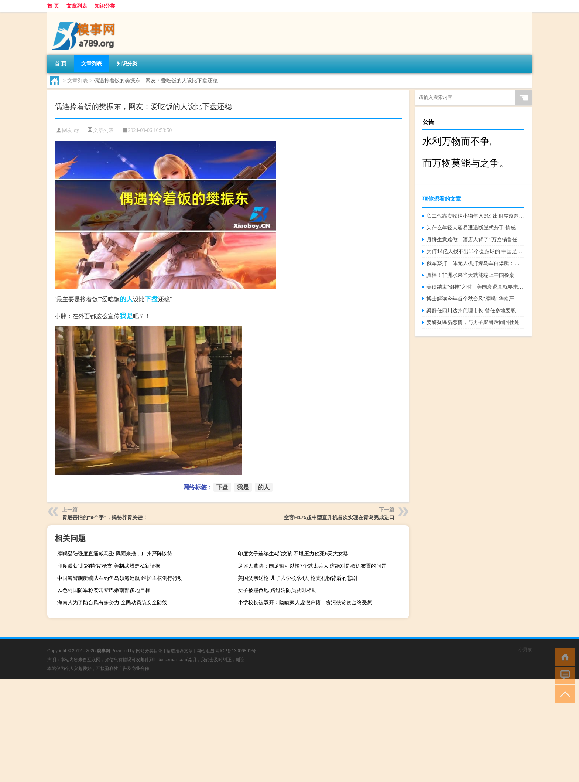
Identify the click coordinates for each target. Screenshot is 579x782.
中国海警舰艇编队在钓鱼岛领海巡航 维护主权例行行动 (120, 578)
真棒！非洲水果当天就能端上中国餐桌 (470, 275)
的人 (126, 299)
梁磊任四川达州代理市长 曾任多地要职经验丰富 (475, 310)
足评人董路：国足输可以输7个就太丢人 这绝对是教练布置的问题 (312, 566)
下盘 (151, 299)
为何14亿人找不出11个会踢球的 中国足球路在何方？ (475, 251)
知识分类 (105, 6)
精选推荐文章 (179, 650)
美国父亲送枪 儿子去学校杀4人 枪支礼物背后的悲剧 (297, 578)
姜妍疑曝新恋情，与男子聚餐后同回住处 (473, 322)
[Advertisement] (221, 730)
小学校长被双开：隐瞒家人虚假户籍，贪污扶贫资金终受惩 (305, 602)
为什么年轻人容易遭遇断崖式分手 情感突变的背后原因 (475, 228)
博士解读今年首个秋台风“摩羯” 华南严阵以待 (475, 299)
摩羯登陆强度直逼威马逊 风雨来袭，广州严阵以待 (114, 554)
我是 (126, 316)
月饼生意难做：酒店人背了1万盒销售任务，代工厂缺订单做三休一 (475, 239)
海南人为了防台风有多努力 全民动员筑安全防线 (112, 602)
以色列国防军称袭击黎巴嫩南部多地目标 (103, 590)
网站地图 (205, 650)
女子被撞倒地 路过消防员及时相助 (277, 590)
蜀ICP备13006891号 (235, 650)
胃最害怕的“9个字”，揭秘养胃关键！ (105, 517)
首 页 (53, 6)
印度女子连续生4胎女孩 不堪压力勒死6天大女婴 (293, 554)
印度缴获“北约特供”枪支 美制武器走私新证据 (108, 566)
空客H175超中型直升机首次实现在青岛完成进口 (339, 517)
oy (76, 130)
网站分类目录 (149, 650)
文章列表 (76, 6)
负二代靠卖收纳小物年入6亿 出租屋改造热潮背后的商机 (475, 216)
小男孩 (525, 649)
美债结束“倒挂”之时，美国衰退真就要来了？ (475, 287)
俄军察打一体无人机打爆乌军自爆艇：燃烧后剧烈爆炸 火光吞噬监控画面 (475, 263)
